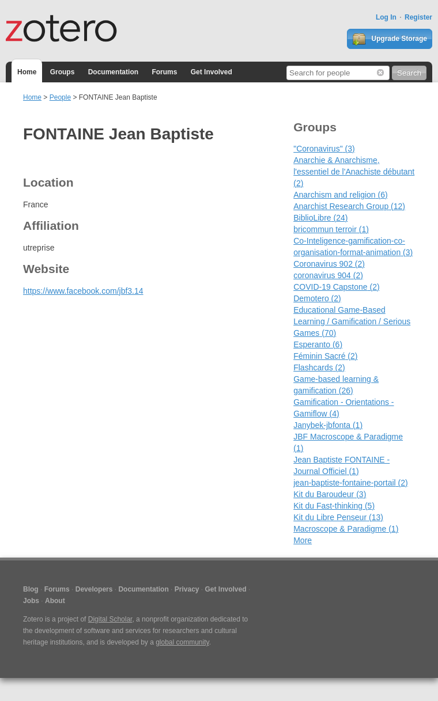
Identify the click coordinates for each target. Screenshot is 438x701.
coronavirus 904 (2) (328, 275)
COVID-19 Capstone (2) (336, 286)
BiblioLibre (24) (320, 217)
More (302, 540)
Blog (31, 589)
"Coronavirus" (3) (323, 148)
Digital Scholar (110, 619)
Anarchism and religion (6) (340, 194)
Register (418, 17)
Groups (62, 72)
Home (26, 72)
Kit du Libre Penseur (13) (338, 517)
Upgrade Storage (389, 39)
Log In (386, 17)
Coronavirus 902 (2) (329, 263)
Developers (94, 589)
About (55, 601)
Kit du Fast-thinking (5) (334, 505)
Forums (164, 72)
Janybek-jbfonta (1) (328, 425)
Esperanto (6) (317, 344)
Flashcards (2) (319, 367)
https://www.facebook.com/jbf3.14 (83, 290)
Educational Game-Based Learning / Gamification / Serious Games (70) (351, 321)
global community (182, 642)
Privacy (187, 589)
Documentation (113, 72)
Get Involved (211, 72)
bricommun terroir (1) (331, 229)
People (60, 97)
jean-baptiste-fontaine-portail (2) (350, 482)
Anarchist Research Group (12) (349, 206)
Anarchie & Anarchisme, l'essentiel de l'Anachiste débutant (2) (353, 172)
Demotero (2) (317, 298)
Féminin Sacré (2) (325, 356)
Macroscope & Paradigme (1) (345, 528)
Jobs (31, 601)
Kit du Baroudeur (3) (329, 494)
